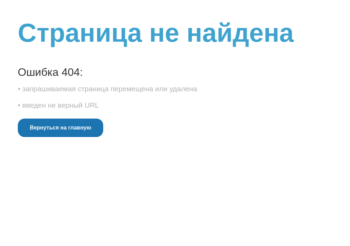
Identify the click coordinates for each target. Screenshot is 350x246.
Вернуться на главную (60, 128)
